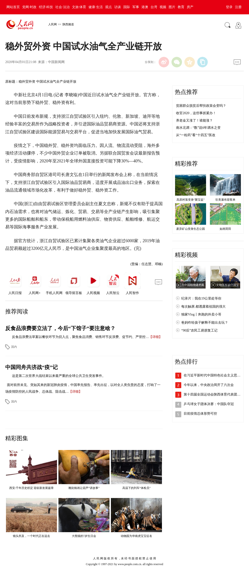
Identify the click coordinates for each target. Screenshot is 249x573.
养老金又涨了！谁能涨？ (194, 120)
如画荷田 (225, 228)
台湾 (153, 7)
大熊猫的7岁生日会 (84, 536)
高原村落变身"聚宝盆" (190, 199)
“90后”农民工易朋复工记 (199, 330)
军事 (135, 7)
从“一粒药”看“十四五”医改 (195, 135)
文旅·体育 (79, 7)
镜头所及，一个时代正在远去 (31, 536)
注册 (238, 7)
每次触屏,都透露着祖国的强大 (203, 306)
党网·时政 (29, 7)
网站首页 (13, 7)
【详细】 (155, 337)
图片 (172, 7)
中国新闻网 (56, 62)
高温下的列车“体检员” (136, 488)
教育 (181, 7)
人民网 (52, 24)
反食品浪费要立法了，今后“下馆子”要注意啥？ (60, 328)
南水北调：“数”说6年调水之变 (198, 127)
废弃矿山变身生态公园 (190, 228)
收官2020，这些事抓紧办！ (196, 113)
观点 (108, 7)
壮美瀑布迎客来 (225, 199)
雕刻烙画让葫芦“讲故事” (84, 488)
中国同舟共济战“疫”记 (31, 367)
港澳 (144, 7)
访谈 (117, 7)
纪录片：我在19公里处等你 (201, 298)
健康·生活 (95, 7)
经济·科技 (46, 7)
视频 (163, 7)
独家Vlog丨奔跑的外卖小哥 (201, 314)
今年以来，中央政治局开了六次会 (209, 385)
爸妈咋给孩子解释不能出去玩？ (204, 322)
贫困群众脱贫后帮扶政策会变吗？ (201, 105)
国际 (126, 7)
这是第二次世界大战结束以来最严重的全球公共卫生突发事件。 (58, 376)
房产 (190, 7)
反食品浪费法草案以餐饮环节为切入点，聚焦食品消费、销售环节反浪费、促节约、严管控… (80, 337)
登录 (229, 7)
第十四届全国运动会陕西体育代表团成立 (214, 394)
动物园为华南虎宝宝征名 (136, 536)
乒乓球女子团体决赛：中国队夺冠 (209, 404)
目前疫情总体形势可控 (200, 413)
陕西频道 (68, 24)
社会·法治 (62, 7)
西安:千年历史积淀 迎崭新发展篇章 (31, 488)
